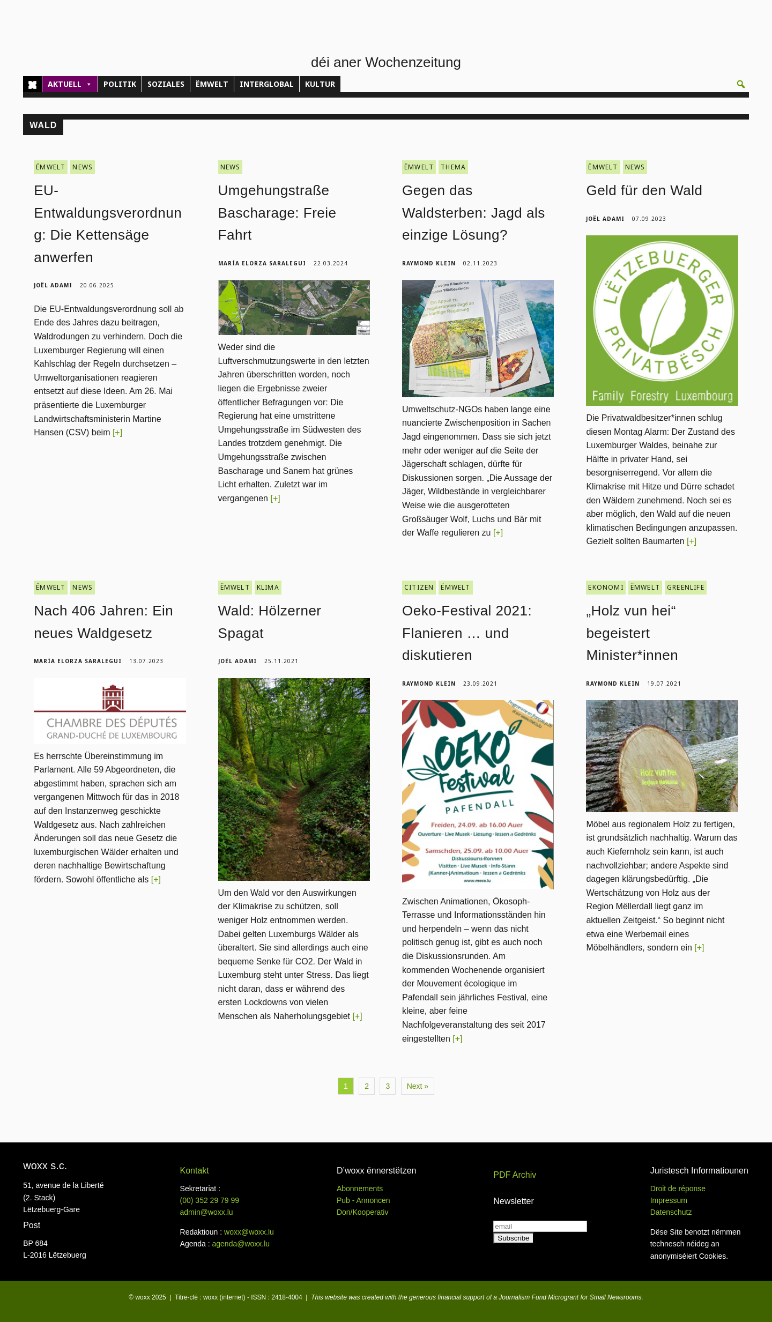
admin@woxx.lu (206, 1212)
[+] (117, 432)
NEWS (82, 167)
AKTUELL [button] (70, 84)
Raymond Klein (429, 263)
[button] (741, 84)
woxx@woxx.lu (249, 1232)
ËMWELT (212, 84)
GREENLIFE (685, 587)
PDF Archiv (514, 1174)
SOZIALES (165, 84)
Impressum (668, 1200)
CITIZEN (419, 587)
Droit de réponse (678, 1188)
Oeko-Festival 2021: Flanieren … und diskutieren (467, 633)
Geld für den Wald (644, 190)
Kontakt (194, 1170)
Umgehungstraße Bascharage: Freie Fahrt (277, 212)
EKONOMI (605, 587)
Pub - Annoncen (363, 1200)
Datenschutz (671, 1212)
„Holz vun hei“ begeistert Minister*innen (632, 633)
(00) (210, 1200)
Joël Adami (53, 285)
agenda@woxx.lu (241, 1243)
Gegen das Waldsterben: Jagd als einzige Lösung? (473, 212)
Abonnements (360, 1188)
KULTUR (320, 84)
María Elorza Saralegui (262, 263)
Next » (417, 1086)
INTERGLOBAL (267, 84)
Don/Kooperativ (363, 1212)
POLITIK (119, 84)
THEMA (453, 167)
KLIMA (268, 587)
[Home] (32, 84)
